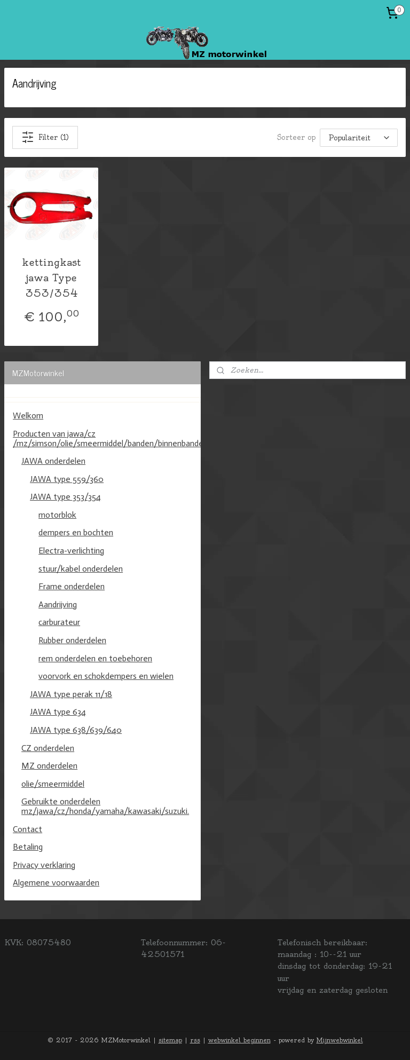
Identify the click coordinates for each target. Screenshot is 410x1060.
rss (195, 1040)
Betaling (28, 847)
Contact (27, 829)
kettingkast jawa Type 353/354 (51, 277)
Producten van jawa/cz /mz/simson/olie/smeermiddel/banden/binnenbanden (107, 438)
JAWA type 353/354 (65, 497)
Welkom (28, 415)
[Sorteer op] (358, 137)
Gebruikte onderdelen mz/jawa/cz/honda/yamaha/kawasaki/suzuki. (105, 806)
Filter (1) (45, 137)
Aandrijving (57, 604)
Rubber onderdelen (72, 640)
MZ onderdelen (49, 766)
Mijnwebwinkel (340, 1040)
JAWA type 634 (58, 712)
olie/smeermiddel (52, 784)
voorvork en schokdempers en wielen (106, 676)
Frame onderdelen (71, 586)
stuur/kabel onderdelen (80, 569)
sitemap (170, 1040)
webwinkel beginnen (239, 1040)
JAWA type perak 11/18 (71, 694)
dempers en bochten (75, 532)
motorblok (57, 515)
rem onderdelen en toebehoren (95, 658)
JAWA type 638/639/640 (76, 730)
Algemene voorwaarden (56, 882)
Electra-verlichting (71, 550)
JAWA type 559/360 (67, 479)
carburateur (59, 622)
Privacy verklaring (44, 865)
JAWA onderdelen (53, 461)
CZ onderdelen (47, 748)
